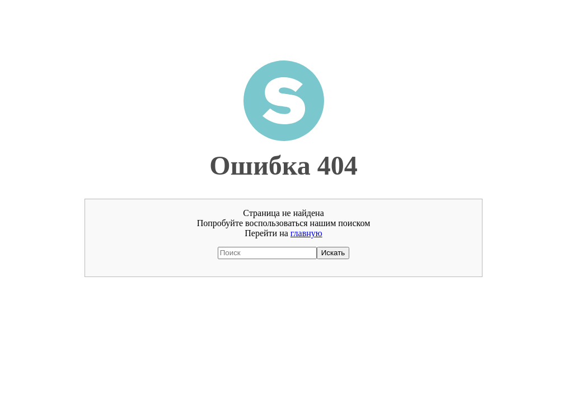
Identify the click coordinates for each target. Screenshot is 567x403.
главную (306, 233)
